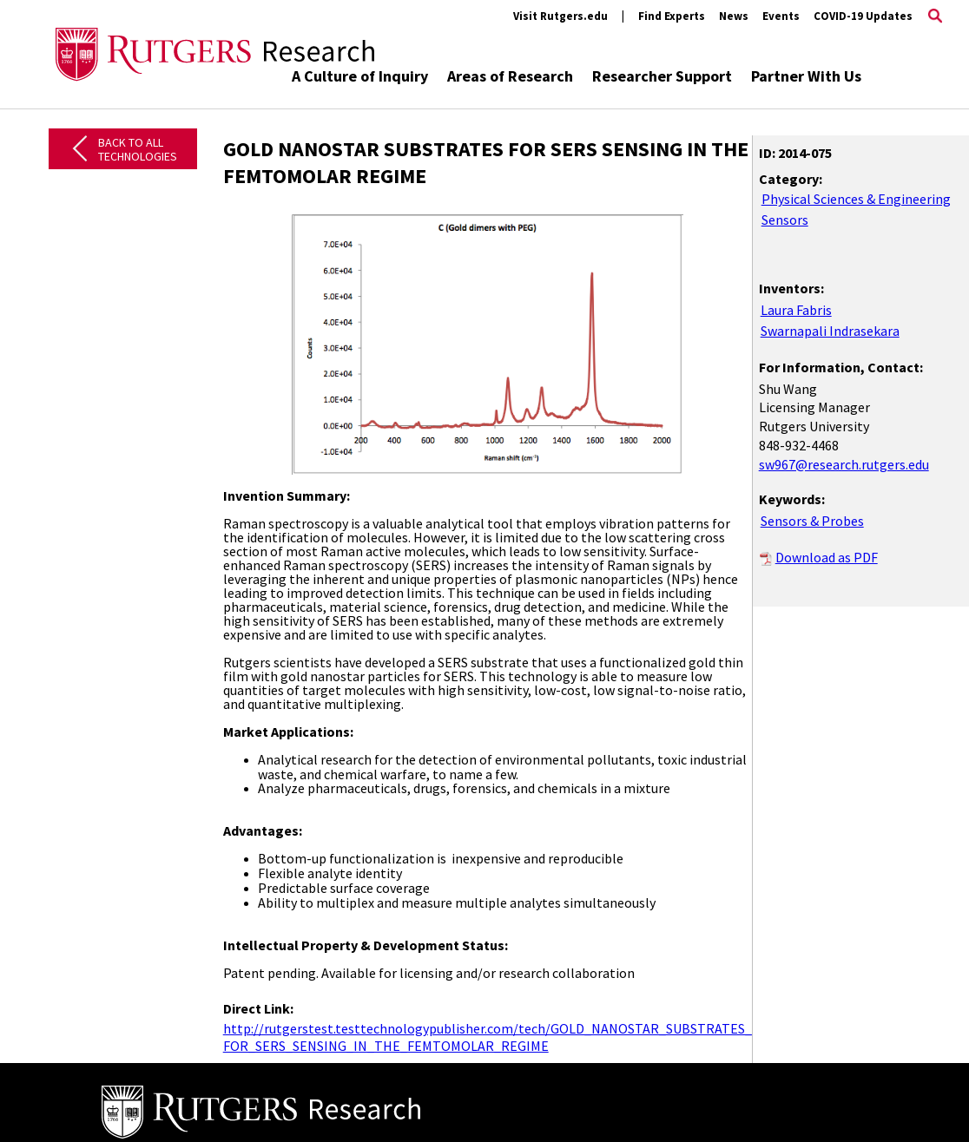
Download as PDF (826, 557)
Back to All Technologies (137, 150)
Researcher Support (662, 76)
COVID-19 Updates (863, 16)
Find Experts (671, 16)
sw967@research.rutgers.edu (844, 464)
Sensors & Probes (812, 520)
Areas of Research (510, 76)
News (733, 16)
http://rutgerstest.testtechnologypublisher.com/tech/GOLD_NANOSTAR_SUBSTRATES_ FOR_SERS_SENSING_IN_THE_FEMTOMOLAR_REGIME (487, 1037)
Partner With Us (806, 76)
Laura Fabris (796, 309)
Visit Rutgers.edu (560, 16)
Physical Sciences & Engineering (856, 198)
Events (781, 16)
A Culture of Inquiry (360, 76)
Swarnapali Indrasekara (830, 330)
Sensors (784, 219)
